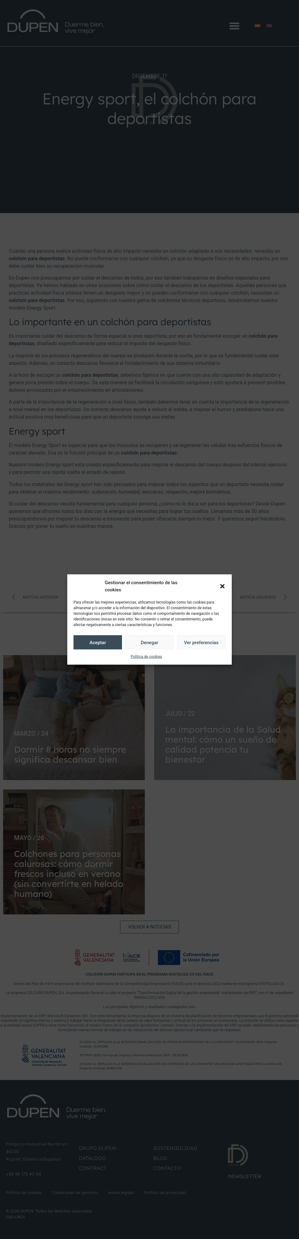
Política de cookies (146, 656)
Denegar (149, 642)
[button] (222, 586)
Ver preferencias (201, 642)
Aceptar (97, 642)
